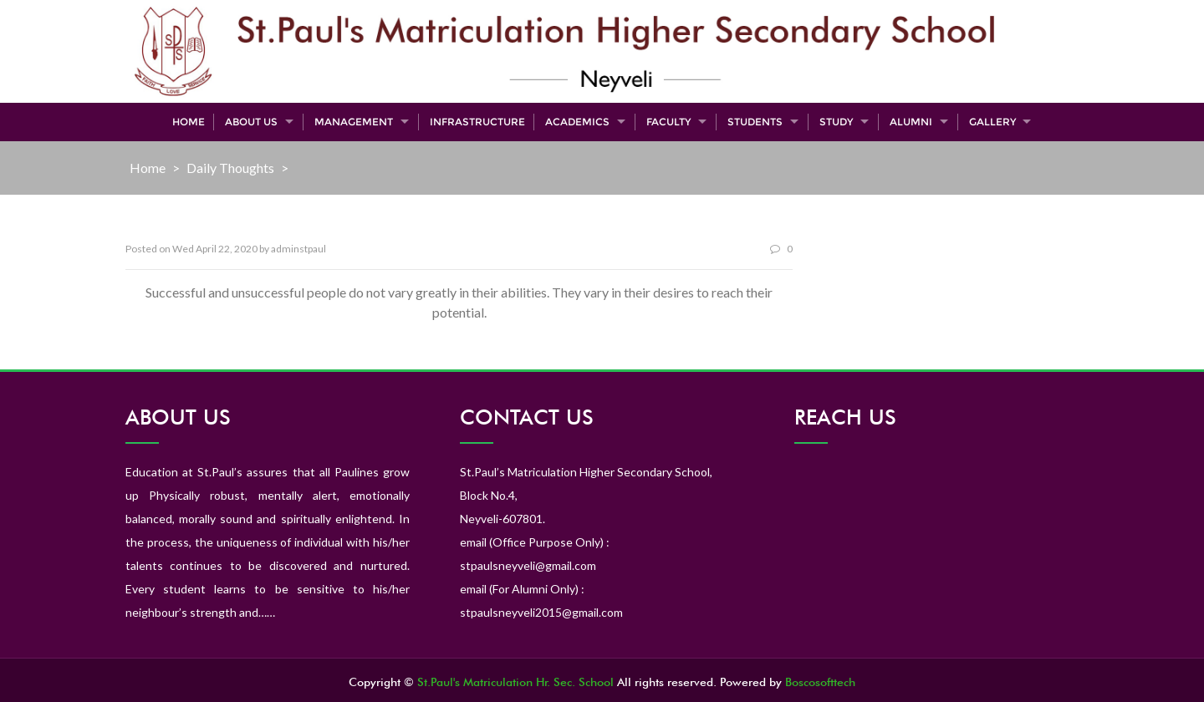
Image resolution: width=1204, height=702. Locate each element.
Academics (577, 121)
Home (188, 121)
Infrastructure (477, 121)
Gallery (992, 121)
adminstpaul (298, 248)
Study (836, 121)
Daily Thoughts (230, 168)
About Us (251, 121)
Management (353, 121)
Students (755, 121)
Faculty (668, 121)
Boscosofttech (820, 682)
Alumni (911, 121)
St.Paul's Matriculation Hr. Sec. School (515, 682)
